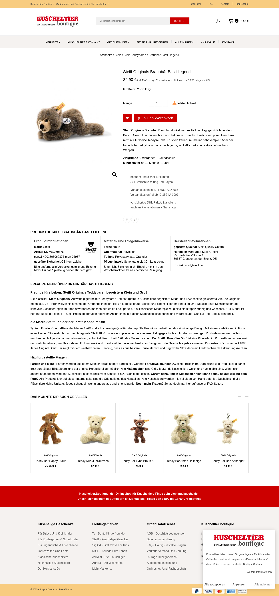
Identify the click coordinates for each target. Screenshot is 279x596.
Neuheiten (53, 42)
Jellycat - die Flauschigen (108, 557)
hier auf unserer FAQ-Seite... (204, 383)
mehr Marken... (102, 568)
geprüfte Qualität (185, 246)
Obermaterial (113, 251)
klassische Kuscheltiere (53, 557)
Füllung (109, 256)
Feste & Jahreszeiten (152, 42)
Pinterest (134, 219)
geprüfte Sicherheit (47, 261)
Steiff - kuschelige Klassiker (110, 539)
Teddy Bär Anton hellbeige (184, 461)
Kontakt (225, 4)
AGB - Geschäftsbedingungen (166, 533)
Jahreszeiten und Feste (53, 551)
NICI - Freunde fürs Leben (109, 551)
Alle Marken (184, 42)
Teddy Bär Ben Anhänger (228, 461)
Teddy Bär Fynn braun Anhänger (143, 461)
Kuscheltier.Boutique (217, 524)
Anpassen (238, 584)
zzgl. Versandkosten (162, 80)
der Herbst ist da (49, 568)
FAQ (211, 4)
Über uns (196, 4)
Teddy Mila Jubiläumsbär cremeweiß (101, 461)
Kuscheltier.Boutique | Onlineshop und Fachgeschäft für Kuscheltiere (70, 4)
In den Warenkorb (155, 118)
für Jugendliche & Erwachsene (58, 545)
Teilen (126, 219)
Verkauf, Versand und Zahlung (166, 551)
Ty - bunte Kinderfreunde (108, 533)
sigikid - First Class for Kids (110, 545)
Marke (38, 246)
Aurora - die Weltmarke (107, 562)
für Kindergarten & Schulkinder (58, 539)
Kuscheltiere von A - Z (84, 42)
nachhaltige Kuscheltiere (54, 562)
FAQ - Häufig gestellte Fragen (166, 545)
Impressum (242, 4)
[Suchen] (143, 21)
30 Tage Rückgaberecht (162, 557)
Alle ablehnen (263, 584)
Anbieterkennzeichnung (162, 562)
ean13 (38, 256)
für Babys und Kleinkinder (55, 533)
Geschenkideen (118, 42)
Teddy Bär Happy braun (50, 461)
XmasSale (208, 42)
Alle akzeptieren (214, 584)
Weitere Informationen (259, 572)
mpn (68, 256)
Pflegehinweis (113, 261)
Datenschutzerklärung (161, 539)
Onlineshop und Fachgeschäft (166, 568)
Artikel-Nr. (41, 251)
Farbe (108, 246)
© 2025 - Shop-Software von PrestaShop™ (51, 589)
